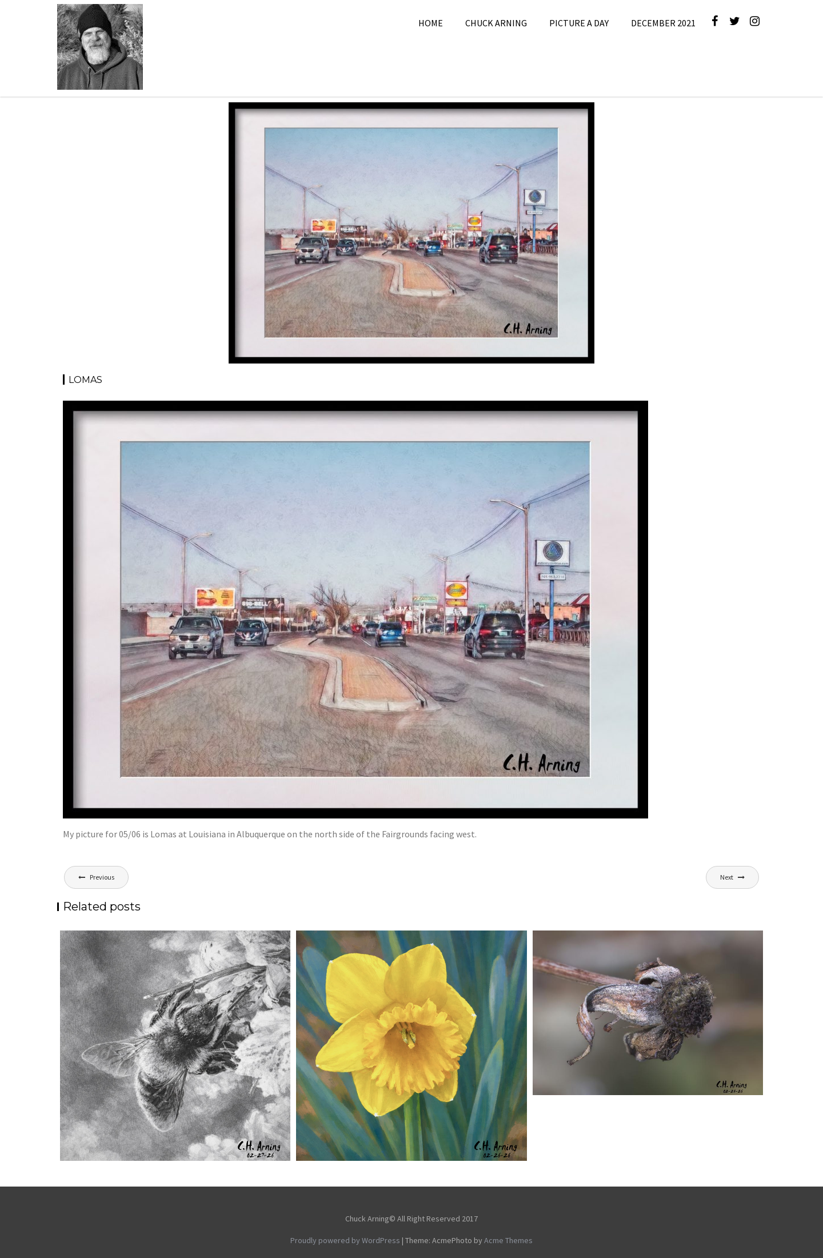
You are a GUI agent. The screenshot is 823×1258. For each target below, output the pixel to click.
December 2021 (663, 23)
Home (430, 23)
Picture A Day (579, 23)
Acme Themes (508, 1240)
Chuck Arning (496, 23)
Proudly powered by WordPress (345, 1240)
